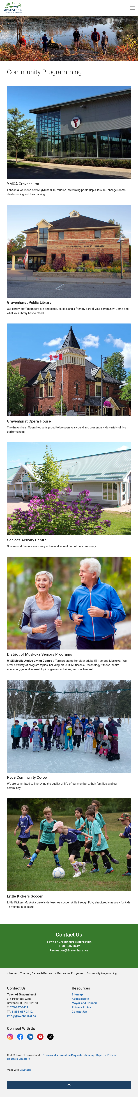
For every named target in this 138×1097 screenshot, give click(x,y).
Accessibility (80, 998)
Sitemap (77, 994)
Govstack (25, 1069)
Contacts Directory (18, 1058)
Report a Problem (106, 1055)
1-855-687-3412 (22, 1011)
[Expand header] (132, 8)
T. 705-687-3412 (69, 946)
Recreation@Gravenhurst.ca (69, 950)
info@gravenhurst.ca (21, 1016)
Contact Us (79, 1011)
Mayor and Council (84, 1003)
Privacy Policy (81, 1007)
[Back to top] (69, 1085)
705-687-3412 (19, 1007)
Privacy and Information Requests (62, 1055)
